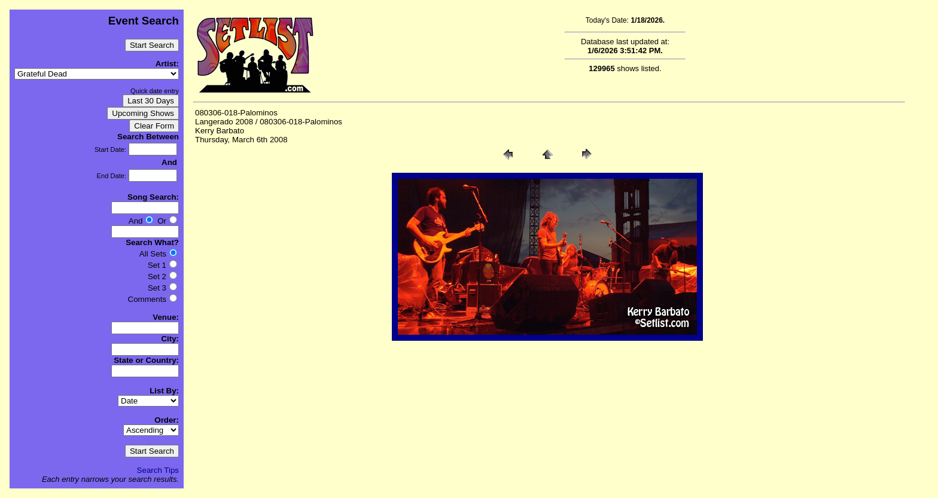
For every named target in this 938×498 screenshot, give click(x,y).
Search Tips (158, 470)
